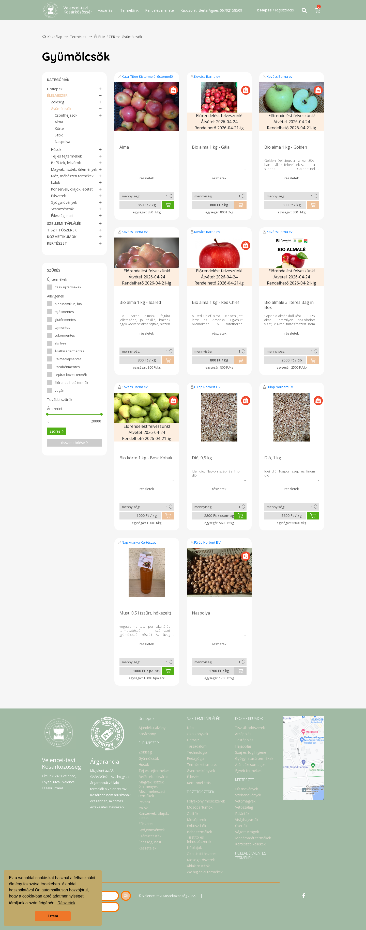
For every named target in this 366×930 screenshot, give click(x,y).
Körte (59, 128)
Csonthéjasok (66, 115)
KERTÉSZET (57, 243)
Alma (59, 121)
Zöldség (57, 102)
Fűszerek (58, 195)
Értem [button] (53, 916)
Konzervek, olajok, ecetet (72, 189)
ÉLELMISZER (104, 36)
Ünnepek (55, 88)
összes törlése (74, 442)
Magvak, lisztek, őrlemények (74, 169)
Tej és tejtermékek (66, 156)
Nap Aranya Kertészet (139, 542)
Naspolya (62, 141)
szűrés (57, 431)
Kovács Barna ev (207, 76)
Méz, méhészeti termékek (72, 176)
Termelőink (129, 10)
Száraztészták (62, 209)
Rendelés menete (159, 10)
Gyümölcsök (132, 36)
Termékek (78, 36)
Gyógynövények (64, 202)
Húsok (56, 149)
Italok (55, 182)
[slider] (47, 414)
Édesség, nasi (62, 215)
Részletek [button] (66, 903)
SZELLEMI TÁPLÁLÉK (64, 223)
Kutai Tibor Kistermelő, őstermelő (147, 76)
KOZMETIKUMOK (62, 236)
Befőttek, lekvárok (66, 162)
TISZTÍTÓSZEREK (62, 230)
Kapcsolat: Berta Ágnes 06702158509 (211, 10)
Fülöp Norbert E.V (207, 387)
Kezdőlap (52, 36)
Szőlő (59, 135)
